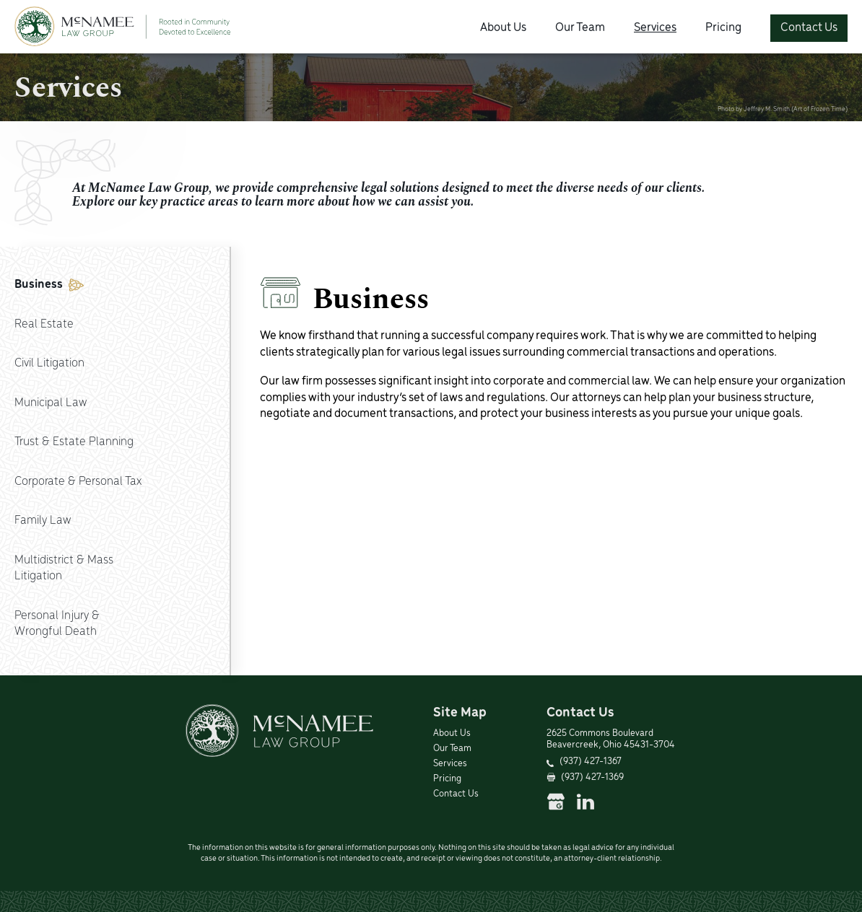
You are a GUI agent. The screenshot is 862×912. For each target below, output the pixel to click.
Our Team (580, 28)
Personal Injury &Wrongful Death (57, 624)
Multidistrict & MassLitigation (63, 568)
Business (49, 284)
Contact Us (808, 28)
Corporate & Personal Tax (78, 481)
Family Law (42, 520)
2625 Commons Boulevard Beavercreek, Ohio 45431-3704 (611, 739)
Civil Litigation (49, 363)
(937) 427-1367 (591, 761)
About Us (503, 28)
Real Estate (44, 324)
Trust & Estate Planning (74, 442)
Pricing (723, 28)
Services (655, 28)
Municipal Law (50, 403)
